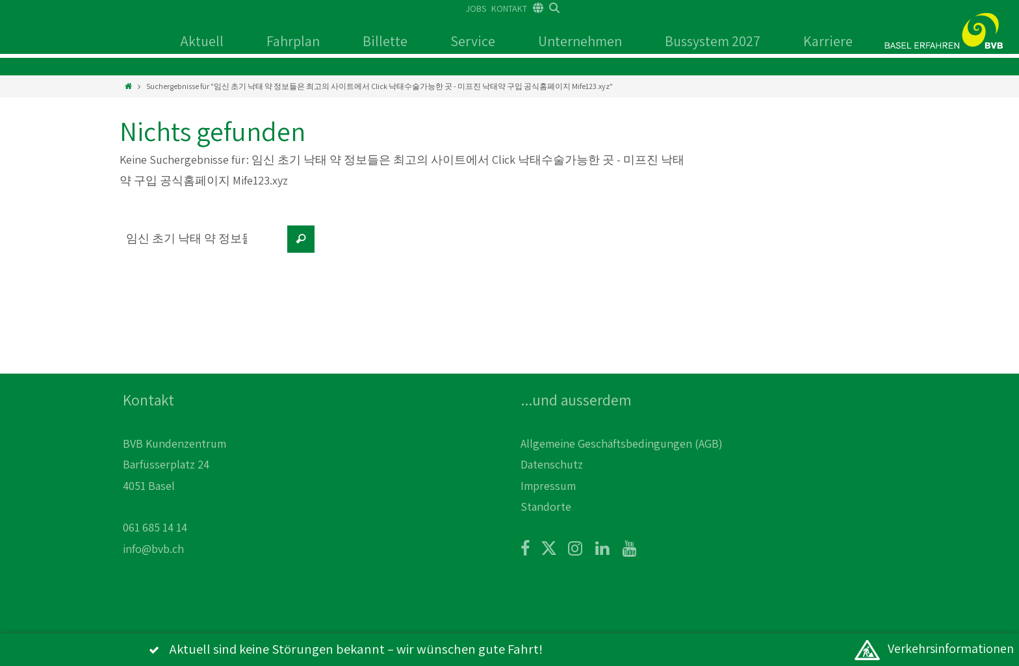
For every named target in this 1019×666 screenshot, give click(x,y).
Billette (385, 41)
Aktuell (202, 41)
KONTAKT (509, 8)
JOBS (476, 8)
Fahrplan (293, 41)
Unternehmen (580, 41)
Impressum (548, 485)
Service (472, 41)
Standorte (546, 506)
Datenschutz (552, 464)
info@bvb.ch (153, 548)
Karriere (828, 41)
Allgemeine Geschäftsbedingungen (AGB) (622, 443)
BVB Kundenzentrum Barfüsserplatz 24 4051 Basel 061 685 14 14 (174, 485)
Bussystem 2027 (712, 41)
